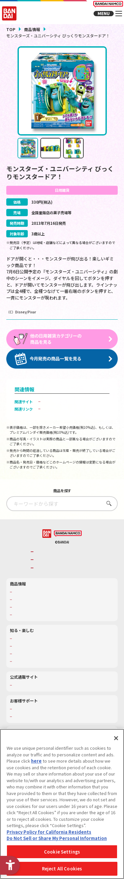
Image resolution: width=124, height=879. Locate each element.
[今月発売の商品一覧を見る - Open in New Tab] (62, 364)
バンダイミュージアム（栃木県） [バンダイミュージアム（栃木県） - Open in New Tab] (40, 678)
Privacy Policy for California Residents (49, 832)
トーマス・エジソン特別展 (35, 662)
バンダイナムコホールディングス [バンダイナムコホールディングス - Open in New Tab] (64, 576)
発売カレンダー (26, 616)
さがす (107, 520)
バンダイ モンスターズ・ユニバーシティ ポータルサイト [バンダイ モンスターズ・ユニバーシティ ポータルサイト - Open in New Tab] (75, 415)
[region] (62, 804)
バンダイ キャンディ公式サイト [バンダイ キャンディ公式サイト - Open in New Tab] (70, 406)
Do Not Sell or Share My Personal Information (57, 838)
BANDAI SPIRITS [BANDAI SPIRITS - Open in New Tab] (50, 584)
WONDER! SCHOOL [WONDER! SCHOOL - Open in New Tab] (29, 655)
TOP (10, 29)
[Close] (116, 738)
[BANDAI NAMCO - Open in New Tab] (68, 550)
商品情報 (32, 29)
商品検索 (20, 609)
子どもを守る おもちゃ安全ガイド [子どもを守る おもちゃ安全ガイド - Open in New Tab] (71, 425)
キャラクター (24, 623)
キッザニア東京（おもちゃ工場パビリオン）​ (49, 670)
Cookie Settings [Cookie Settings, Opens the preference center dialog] (62, 852)
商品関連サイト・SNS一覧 (35, 631)
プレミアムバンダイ (29, 702)
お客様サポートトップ (31, 726)
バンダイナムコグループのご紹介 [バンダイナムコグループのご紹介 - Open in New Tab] (64, 568)
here (36, 761)
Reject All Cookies (62, 868)
